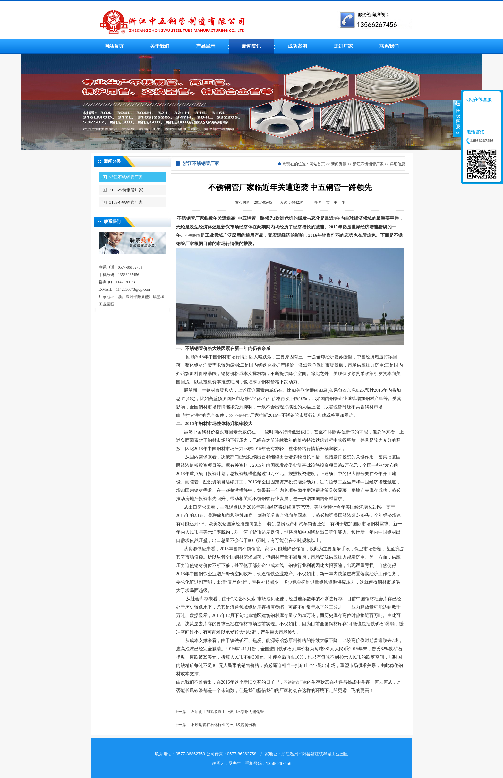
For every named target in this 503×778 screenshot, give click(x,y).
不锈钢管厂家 (295, 682)
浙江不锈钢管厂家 (126, 177)
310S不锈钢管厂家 (126, 202)
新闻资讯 (338, 164)
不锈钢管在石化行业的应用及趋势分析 (223, 724)
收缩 (457, 118)
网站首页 (317, 164)
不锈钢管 (192, 235)
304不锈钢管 (239, 415)
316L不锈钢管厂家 (126, 189)
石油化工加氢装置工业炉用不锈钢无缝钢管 (227, 711)
